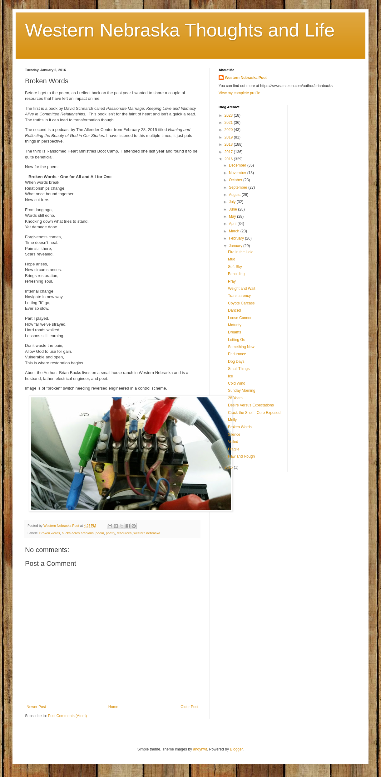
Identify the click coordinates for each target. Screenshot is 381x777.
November (238, 173)
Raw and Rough (241, 456)
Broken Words (240, 427)
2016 (229, 159)
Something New (241, 347)
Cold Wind (236, 383)
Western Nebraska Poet (246, 77)
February (237, 238)
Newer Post (36, 707)
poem (100, 533)
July (233, 202)
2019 (229, 137)
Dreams (234, 332)
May (233, 216)
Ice (230, 376)
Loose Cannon (240, 318)
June (233, 209)
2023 (229, 115)
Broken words (49, 533)
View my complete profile (239, 93)
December (238, 165)
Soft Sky (235, 267)
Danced (234, 310)
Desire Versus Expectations (251, 405)
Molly (232, 420)
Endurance (237, 354)
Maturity (234, 325)
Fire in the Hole (240, 252)
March (234, 231)
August (235, 194)
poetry (110, 533)
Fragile (234, 449)
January (236, 246)
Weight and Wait (241, 288)
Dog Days (236, 361)
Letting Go (236, 340)
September (238, 187)
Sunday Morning (241, 390)
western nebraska (147, 533)
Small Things (239, 369)
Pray (232, 281)
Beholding (236, 274)
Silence (234, 434)
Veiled (233, 441)
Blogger (236, 749)
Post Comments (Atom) (67, 716)
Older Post (189, 707)
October (236, 180)
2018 (229, 144)
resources (124, 533)
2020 (229, 130)
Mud (231, 259)
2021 (229, 122)
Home (113, 707)
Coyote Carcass (241, 303)
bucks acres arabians (78, 533)
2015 (229, 467)
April (233, 223)
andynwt (200, 749)
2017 (229, 152)
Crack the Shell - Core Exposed (254, 412)
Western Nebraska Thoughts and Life (180, 30)
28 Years (235, 398)
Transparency (239, 296)
